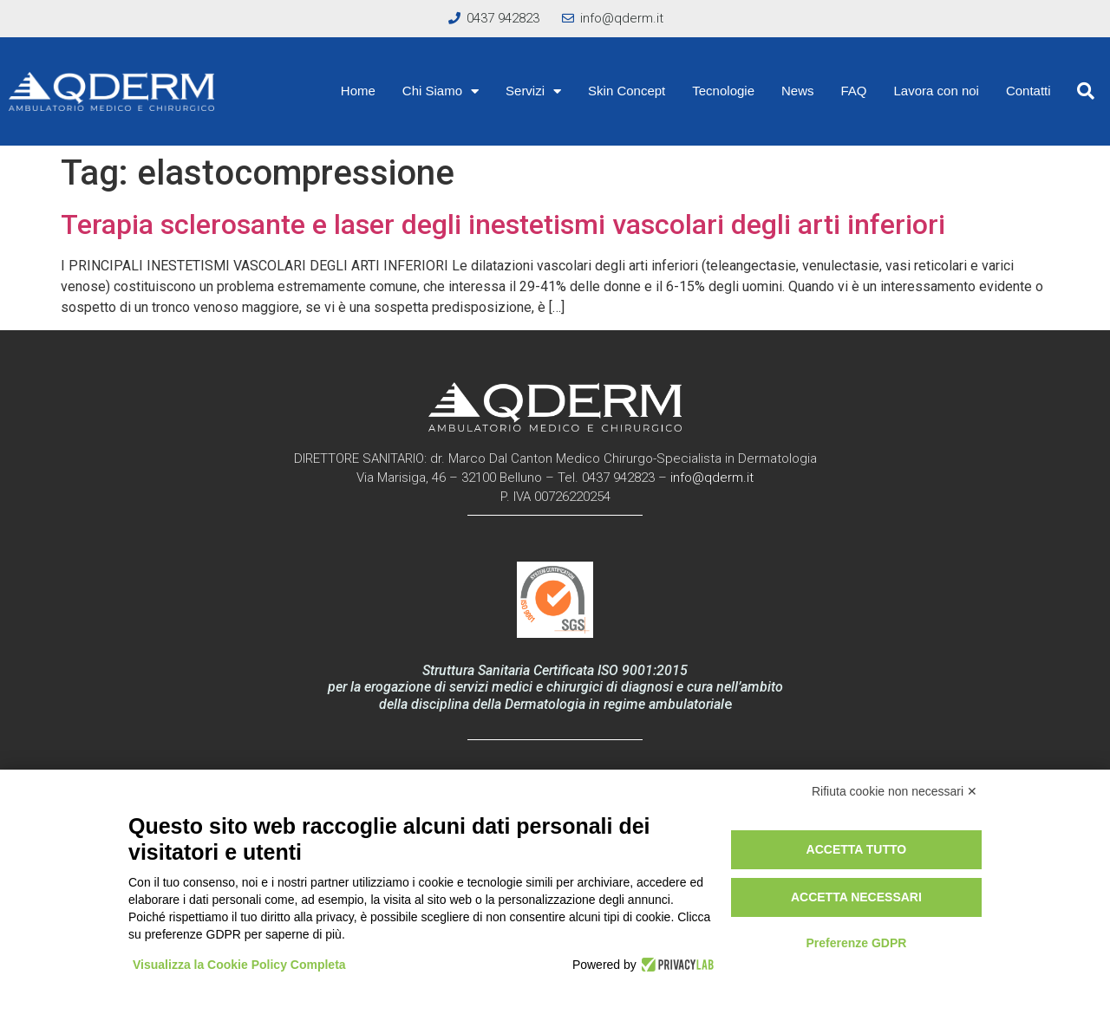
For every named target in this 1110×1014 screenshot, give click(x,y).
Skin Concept (626, 90)
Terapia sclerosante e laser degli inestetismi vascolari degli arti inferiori (503, 224)
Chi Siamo (440, 91)
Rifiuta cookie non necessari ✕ (894, 791)
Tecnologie (723, 90)
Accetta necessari (856, 897)
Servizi (533, 91)
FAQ (854, 90)
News (797, 90)
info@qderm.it (712, 477)
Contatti (1028, 90)
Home (358, 90)
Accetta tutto (856, 849)
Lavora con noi (936, 90)
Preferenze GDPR (856, 943)
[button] (1085, 91)
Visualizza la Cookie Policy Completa (239, 965)
